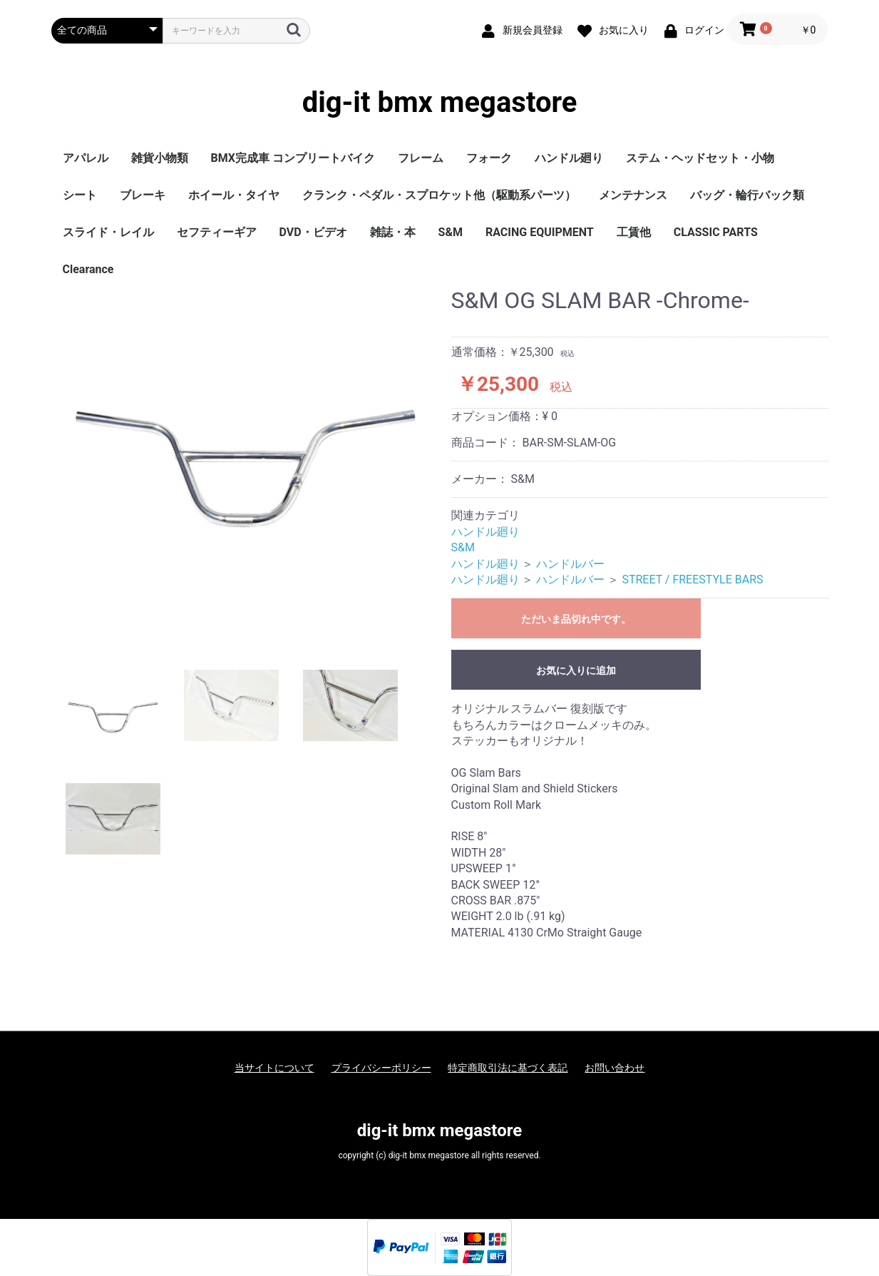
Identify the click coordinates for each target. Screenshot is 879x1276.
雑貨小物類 (159, 158)
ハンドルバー (570, 564)
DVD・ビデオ (313, 232)
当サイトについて (274, 1067)
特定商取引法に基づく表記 (507, 1067)
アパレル (85, 158)
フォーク (489, 158)
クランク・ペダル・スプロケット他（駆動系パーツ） (439, 195)
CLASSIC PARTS (716, 232)
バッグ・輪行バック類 (747, 195)
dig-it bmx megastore (439, 102)
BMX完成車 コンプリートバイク (293, 158)
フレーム (420, 158)
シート (80, 195)
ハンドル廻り (569, 158)
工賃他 (634, 232)
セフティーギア (217, 232)
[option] (246, 468)
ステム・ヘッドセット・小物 (700, 158)
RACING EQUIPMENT (539, 232)
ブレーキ (142, 195)
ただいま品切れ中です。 (576, 619)
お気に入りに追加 (576, 670)
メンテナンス (633, 195)
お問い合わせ (614, 1067)
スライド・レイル (108, 232)
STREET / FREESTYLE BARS (692, 579)
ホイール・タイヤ (233, 195)
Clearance (88, 269)
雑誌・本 (393, 232)
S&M (450, 232)
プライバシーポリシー (381, 1067)
